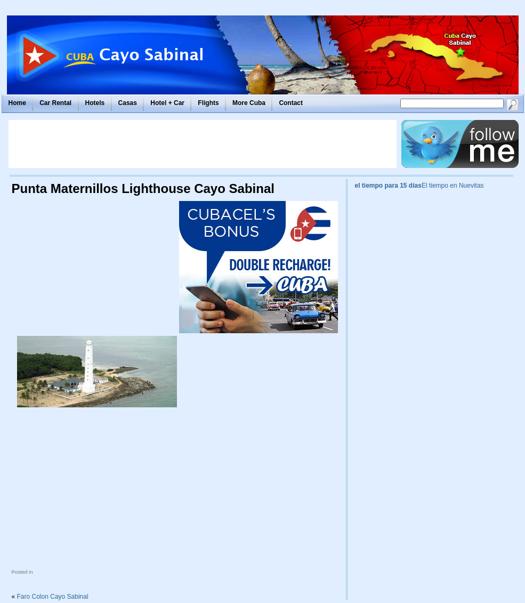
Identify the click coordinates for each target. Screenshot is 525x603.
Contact (291, 103)
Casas (127, 103)
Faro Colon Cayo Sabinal (52, 596)
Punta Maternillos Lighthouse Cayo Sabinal (143, 188)
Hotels (95, 103)
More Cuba (248, 103)
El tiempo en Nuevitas (453, 185)
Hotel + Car (167, 103)
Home (17, 103)
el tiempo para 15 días (388, 185)
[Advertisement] (203, 144)
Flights (208, 103)
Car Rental (55, 103)
